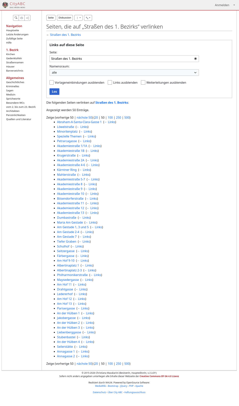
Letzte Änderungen (17, 34)
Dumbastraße (66, 218)
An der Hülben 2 (68, 323)
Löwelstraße (65, 127)
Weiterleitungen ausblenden (166, 82)
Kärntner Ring (67, 170)
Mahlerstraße (66, 175)
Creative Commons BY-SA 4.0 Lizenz (159, 376)
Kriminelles (12, 86)
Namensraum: (59, 66)
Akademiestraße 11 (70, 203)
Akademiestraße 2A (70, 160)
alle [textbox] (54, 72)
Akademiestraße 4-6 (71, 165)
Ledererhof (65, 294)
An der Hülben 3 (68, 328)
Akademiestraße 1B (70, 151)
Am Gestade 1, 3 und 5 (73, 227)
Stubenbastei (66, 337)
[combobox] (124, 58)
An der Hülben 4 (68, 342)
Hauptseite (12, 30)
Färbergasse (65, 256)
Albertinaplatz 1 (68, 265)
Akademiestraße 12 (70, 208)
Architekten (13, 111)
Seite (51, 17)
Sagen (9, 90)
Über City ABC (115, 392)
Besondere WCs (15, 102)
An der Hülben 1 (68, 313)
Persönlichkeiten (16, 115)
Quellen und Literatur (18, 119)
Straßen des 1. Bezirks (65, 35)
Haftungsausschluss (134, 392)
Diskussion (65, 17)
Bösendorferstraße (70, 198)
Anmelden (222, 5)
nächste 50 (84, 117)
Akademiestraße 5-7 (71, 179)
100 (110, 117)
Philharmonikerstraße (72, 275)
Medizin (10, 94)
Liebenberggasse (69, 332)
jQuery (123, 386)
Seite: (53, 52)
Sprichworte (13, 98)
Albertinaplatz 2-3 (69, 270)
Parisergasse (66, 308)
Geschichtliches (15, 82)
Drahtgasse (65, 289)
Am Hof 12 (64, 299)
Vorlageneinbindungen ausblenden (79, 82)
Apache (139, 386)
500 (126, 117)
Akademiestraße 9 (70, 189)
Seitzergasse (66, 251)
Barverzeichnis (14, 70)
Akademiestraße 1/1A (72, 146)
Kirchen (10, 54)
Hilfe (9, 42)
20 (96, 117)
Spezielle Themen (69, 136)
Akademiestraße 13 (70, 213)
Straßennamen (15, 62)
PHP (131, 386)
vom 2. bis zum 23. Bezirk (21, 107)
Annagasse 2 (66, 356)
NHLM (108, 382)
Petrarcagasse (67, 141)
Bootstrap (113, 386)
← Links (109, 122)
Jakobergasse (66, 318)
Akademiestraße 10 (70, 194)
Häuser (10, 66)
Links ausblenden (125, 82)
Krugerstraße (66, 155)
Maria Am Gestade (70, 222)
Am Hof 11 (64, 284)
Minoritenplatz (67, 131)
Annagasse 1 (66, 351)
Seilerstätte (65, 347)
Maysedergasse (68, 280)
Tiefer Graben (66, 241)
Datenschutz (99, 392)
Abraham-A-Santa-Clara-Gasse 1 (79, 122)
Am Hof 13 (64, 304)
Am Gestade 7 (67, 237)
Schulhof (63, 246)
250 (118, 117)
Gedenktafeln (14, 58)
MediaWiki (100, 386)
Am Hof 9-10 (66, 260)
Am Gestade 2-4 (68, 232)
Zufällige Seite (14, 38)
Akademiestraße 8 (70, 184)
